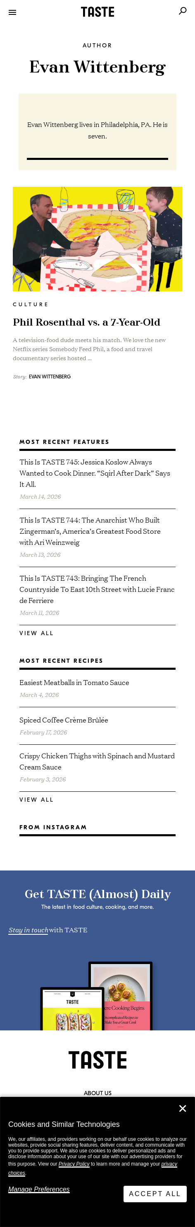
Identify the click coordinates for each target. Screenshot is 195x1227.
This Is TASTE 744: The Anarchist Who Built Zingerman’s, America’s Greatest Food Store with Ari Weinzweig (90, 530)
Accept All (155, 1193)
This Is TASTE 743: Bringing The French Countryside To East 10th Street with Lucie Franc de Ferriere (97, 588)
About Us (98, 1093)
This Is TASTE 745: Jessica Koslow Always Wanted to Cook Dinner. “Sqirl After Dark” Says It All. (94, 472)
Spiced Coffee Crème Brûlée (63, 719)
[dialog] (97, 1162)
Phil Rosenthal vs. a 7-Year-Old (86, 322)
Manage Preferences (39, 1189)
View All (36, 633)
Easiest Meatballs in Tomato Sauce (74, 682)
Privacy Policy (74, 1164)
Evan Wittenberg (50, 377)
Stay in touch (28, 929)
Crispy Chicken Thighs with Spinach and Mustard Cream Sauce (97, 761)
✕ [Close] (183, 1109)
